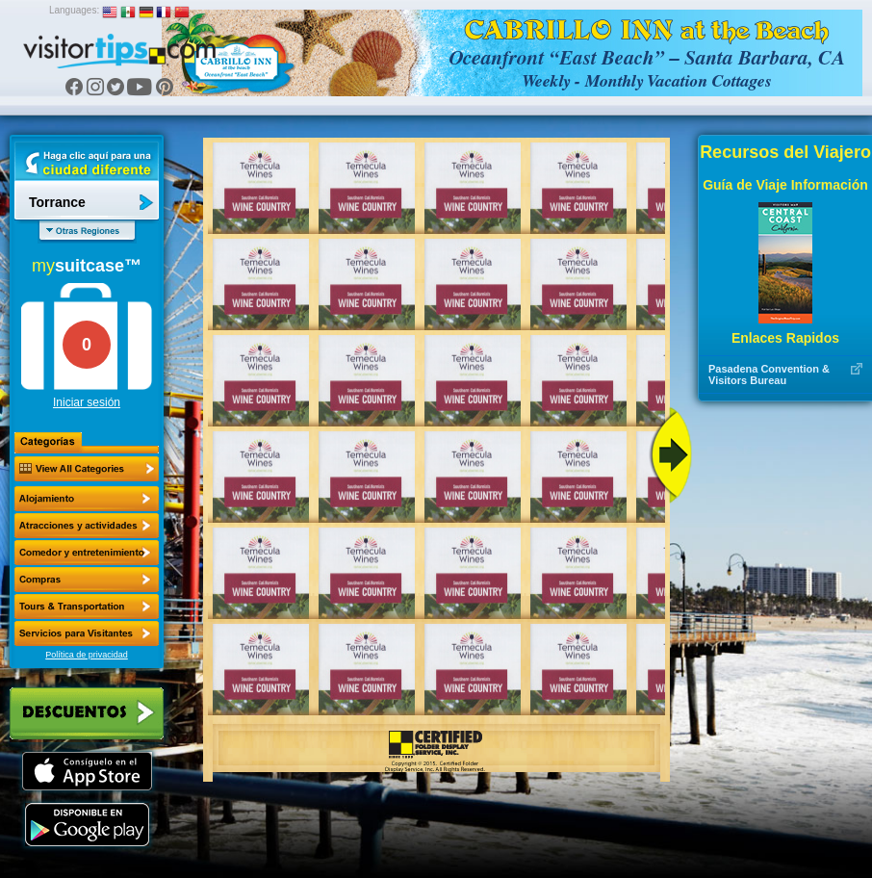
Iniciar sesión (86, 402)
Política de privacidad (86, 654)
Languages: (74, 10)
